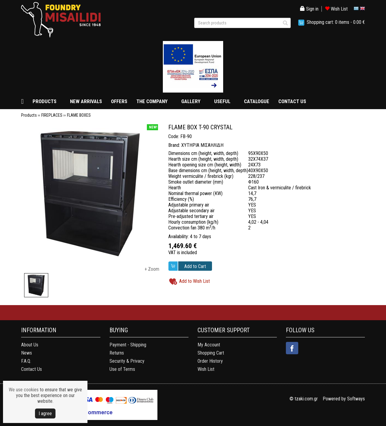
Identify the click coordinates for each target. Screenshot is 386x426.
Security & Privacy (126, 361)
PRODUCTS (44, 101)
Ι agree (45, 413)
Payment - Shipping (127, 345)
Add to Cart (195, 266)
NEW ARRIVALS (86, 101)
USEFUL (222, 101)
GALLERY (191, 101)
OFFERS (119, 101)
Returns (116, 353)
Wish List (336, 9)
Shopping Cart (211, 353)
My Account (209, 345)
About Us (29, 345)
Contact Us (31, 369)
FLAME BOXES (79, 115)
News (26, 353)
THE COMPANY (152, 101)
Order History (210, 361)
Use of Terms (122, 369)
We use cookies (24, 390)
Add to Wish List (194, 281)
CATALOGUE (256, 101)
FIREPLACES (51, 115)
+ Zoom (151, 269)
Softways (356, 399)
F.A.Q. (26, 361)
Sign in (309, 9)
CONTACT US (292, 101)
